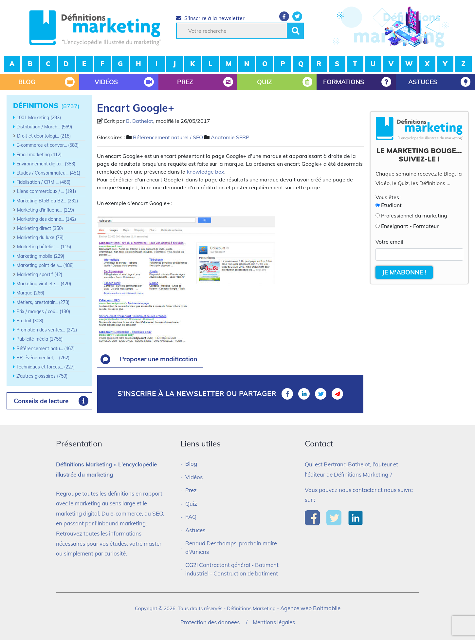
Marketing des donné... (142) (46, 219)
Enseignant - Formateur (410, 226)
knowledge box (205, 171)
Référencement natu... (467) (45, 348)
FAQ (190, 516)
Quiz (191, 503)
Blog (191, 463)
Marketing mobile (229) (40, 256)
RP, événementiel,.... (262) (42, 358)
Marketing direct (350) (40, 228)
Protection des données (210, 622)
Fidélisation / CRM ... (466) (43, 182)
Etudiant (391, 205)
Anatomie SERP (230, 137)
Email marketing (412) (39, 155)
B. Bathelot (139, 121)
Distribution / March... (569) (44, 127)
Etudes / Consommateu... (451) (48, 173)
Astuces (195, 530)
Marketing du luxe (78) (40, 237)
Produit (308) (29, 321)
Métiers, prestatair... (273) (42, 302)
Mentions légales (274, 622)
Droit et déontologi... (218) (44, 136)
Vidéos (194, 477)
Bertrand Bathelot (347, 464)
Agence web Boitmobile (310, 608)
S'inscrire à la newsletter (210, 18)
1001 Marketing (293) (38, 118)
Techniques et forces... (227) (45, 367)
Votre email (389, 241)
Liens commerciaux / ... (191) (46, 191)
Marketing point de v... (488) (45, 265)
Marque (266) (30, 293)
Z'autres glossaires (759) (41, 376)
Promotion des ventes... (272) (46, 330)
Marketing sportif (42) (39, 274)
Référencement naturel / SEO (168, 137)
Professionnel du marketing (414, 215)
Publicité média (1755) (39, 339)
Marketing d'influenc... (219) (45, 210)
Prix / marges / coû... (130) (43, 311)
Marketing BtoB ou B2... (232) (47, 201)
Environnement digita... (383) (45, 164)
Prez (191, 490)
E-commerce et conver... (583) (47, 145)
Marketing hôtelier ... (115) (44, 247)
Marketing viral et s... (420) (43, 284)
